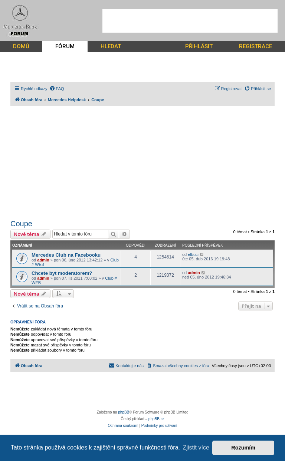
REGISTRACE (255, 46)
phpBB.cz (156, 419)
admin (43, 260)
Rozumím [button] (243, 448)
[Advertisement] (190, 21)
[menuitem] (56, 88)
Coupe (21, 224)
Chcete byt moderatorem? (62, 273)
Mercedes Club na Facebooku (66, 255)
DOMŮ (21, 46)
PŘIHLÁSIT (199, 46)
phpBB (123, 412)
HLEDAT (111, 46)
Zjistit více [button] (196, 447)
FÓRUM (65, 46)
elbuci (193, 254)
